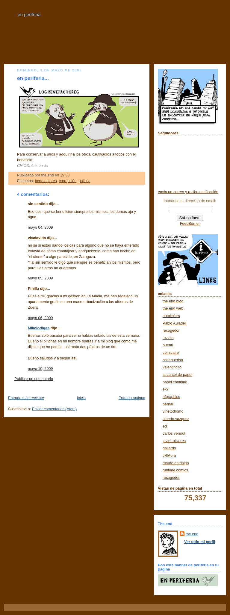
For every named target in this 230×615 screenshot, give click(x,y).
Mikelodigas (38, 328)
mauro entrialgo (176, 463)
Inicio (81, 398)
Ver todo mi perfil (199, 542)
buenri (168, 345)
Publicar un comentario (33, 379)
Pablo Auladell (175, 323)
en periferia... (33, 78)
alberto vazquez (176, 419)
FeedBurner (190, 224)
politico (84, 181)
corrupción (68, 181)
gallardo (169, 448)
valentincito (172, 367)
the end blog (173, 301)
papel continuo (175, 382)
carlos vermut (174, 433)
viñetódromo (173, 411)
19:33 (65, 175)
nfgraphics (171, 397)
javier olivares (174, 441)
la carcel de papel (177, 375)
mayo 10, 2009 (40, 369)
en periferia (29, 14)
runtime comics (175, 470)
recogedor (171, 330)
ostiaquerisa (173, 360)
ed (165, 426)
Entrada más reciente (26, 398)
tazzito (168, 338)
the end (192, 534)
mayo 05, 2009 (40, 278)
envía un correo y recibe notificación (188, 192)
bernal (168, 404)
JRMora (169, 455)
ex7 (166, 389)
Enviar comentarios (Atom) (54, 409)
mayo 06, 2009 (40, 318)
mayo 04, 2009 (40, 227)
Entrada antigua (132, 398)
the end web (173, 308)
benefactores (46, 181)
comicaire (171, 352)
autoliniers (171, 316)
